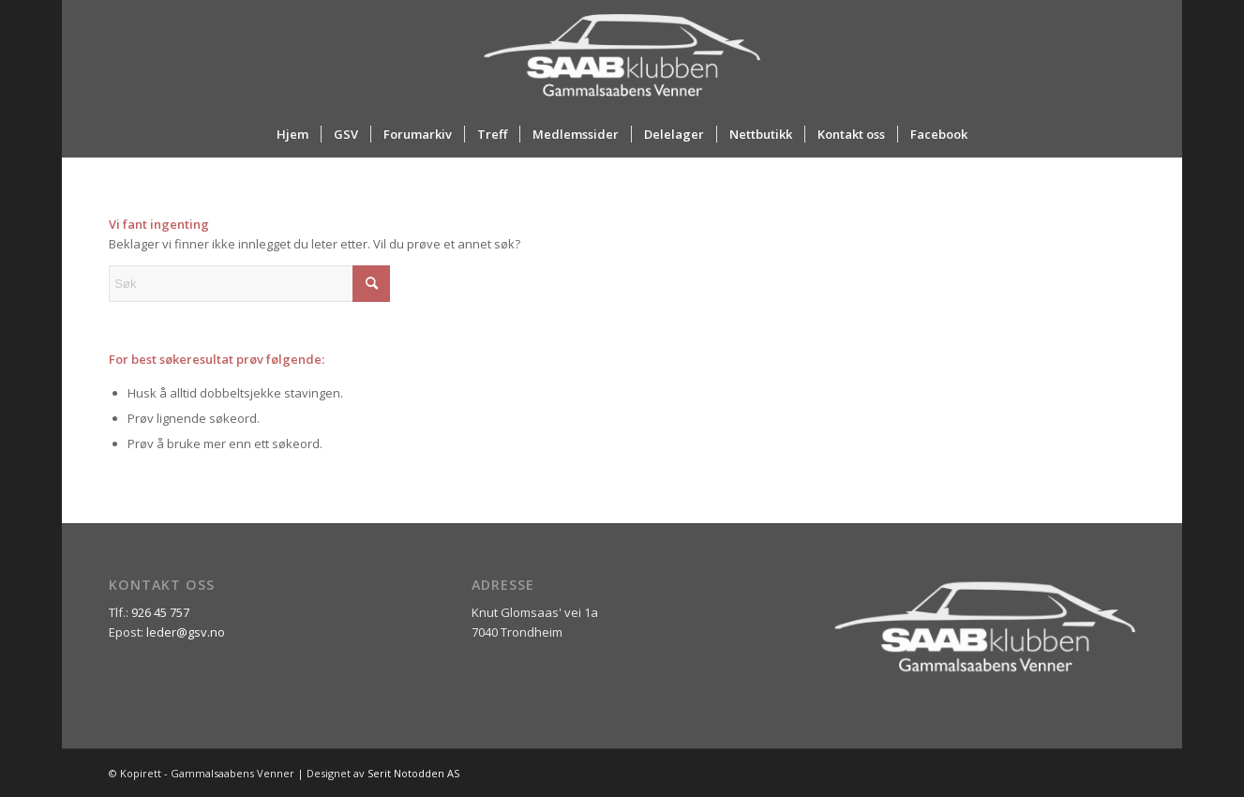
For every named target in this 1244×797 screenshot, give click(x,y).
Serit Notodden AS (413, 773)
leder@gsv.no (185, 632)
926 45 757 (160, 612)
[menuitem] (292, 134)
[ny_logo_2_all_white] (621, 55)
